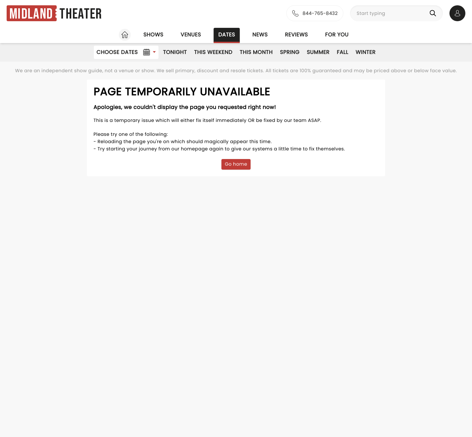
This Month (256, 52)
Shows (153, 34)
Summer (318, 52)
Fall (342, 52)
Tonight (175, 52)
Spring (290, 52)
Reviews (296, 34)
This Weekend (213, 52)
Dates (226, 34)
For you (337, 34)
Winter (366, 52)
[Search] (434, 13)
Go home (236, 164)
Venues (191, 34)
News (259, 34)
